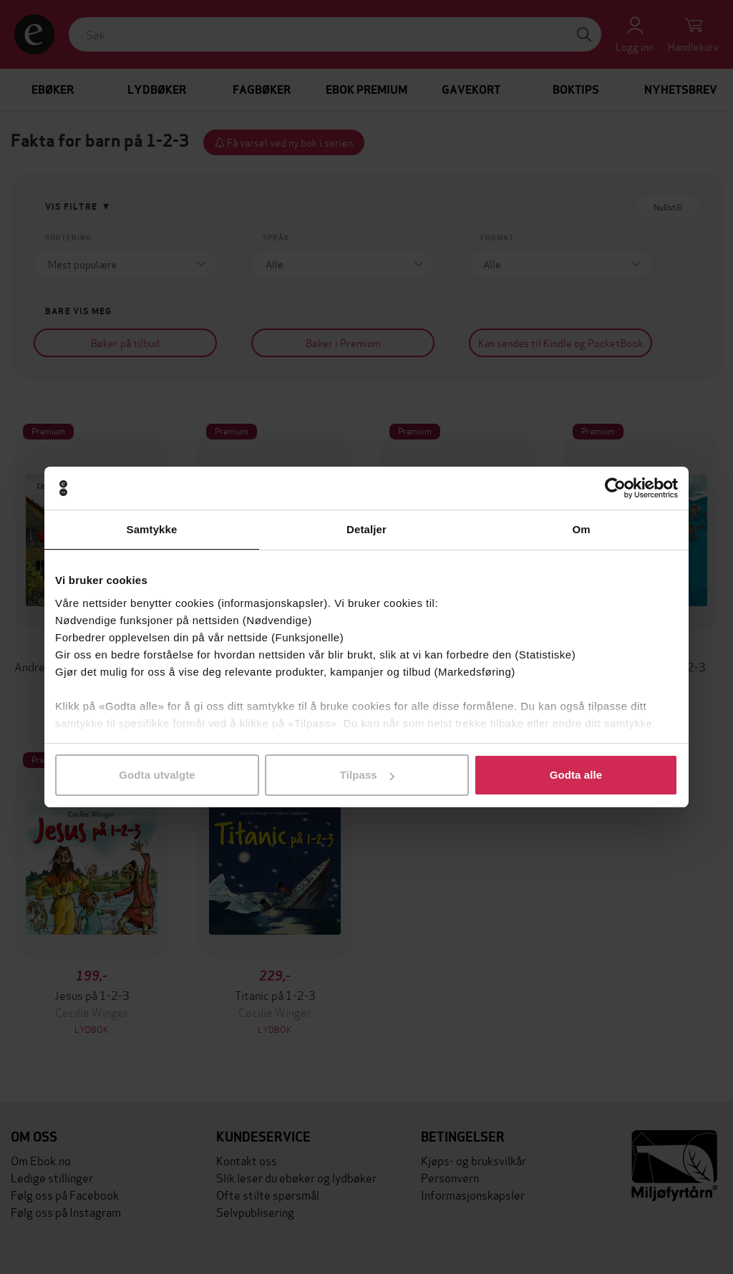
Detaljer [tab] (366, 529)
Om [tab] (581, 529)
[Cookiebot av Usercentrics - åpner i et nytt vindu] (615, 488)
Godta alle (576, 775)
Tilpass (367, 775)
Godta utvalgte (157, 775)
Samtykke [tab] (152, 529)
